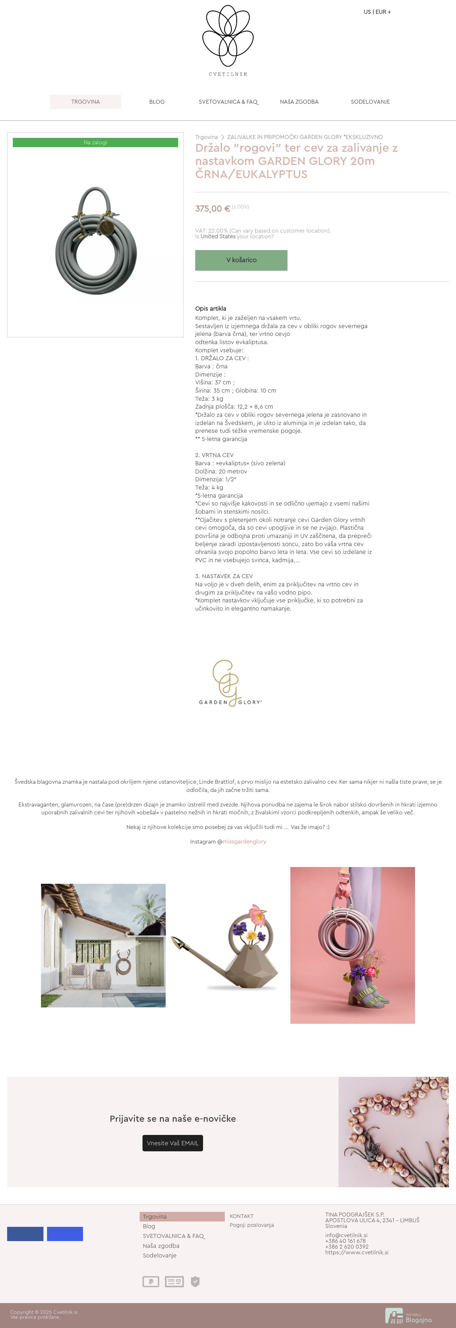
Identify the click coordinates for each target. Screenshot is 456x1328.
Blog (149, 1226)
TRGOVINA (85, 102)
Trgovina (206, 137)
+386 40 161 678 (345, 1241)
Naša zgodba (161, 1246)
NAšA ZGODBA (299, 102)
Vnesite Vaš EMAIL (173, 1143)
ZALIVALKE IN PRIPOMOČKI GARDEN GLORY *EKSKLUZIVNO (305, 137)
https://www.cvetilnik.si (357, 1252)
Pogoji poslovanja (252, 1225)
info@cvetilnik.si (346, 1235)
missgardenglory (244, 842)
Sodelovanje (160, 1255)
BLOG (157, 102)
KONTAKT (242, 1216)
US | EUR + (377, 12)
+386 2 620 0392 (347, 1247)
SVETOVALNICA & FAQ (228, 102)
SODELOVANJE (370, 102)
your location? (237, 236)
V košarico (241, 260)
